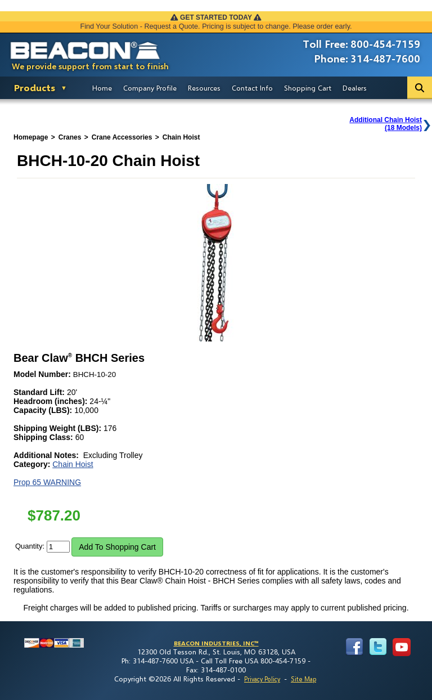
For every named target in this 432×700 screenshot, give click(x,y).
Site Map (303, 679)
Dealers (355, 87)
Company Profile (150, 87)
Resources (204, 87)
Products (34, 87)
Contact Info (252, 87)
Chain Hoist (72, 464)
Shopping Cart (307, 87)
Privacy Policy (262, 679)
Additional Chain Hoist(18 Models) (385, 124)
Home (102, 87)
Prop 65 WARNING (47, 482)
